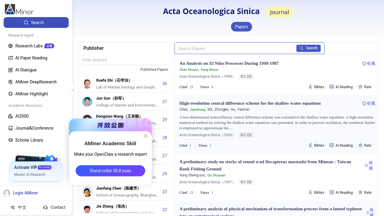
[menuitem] (36, 22)
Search (309, 48)
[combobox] (157, 70)
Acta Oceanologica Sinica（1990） (207, 76)
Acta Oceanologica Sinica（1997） (207, 182)
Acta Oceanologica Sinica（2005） (207, 135)
